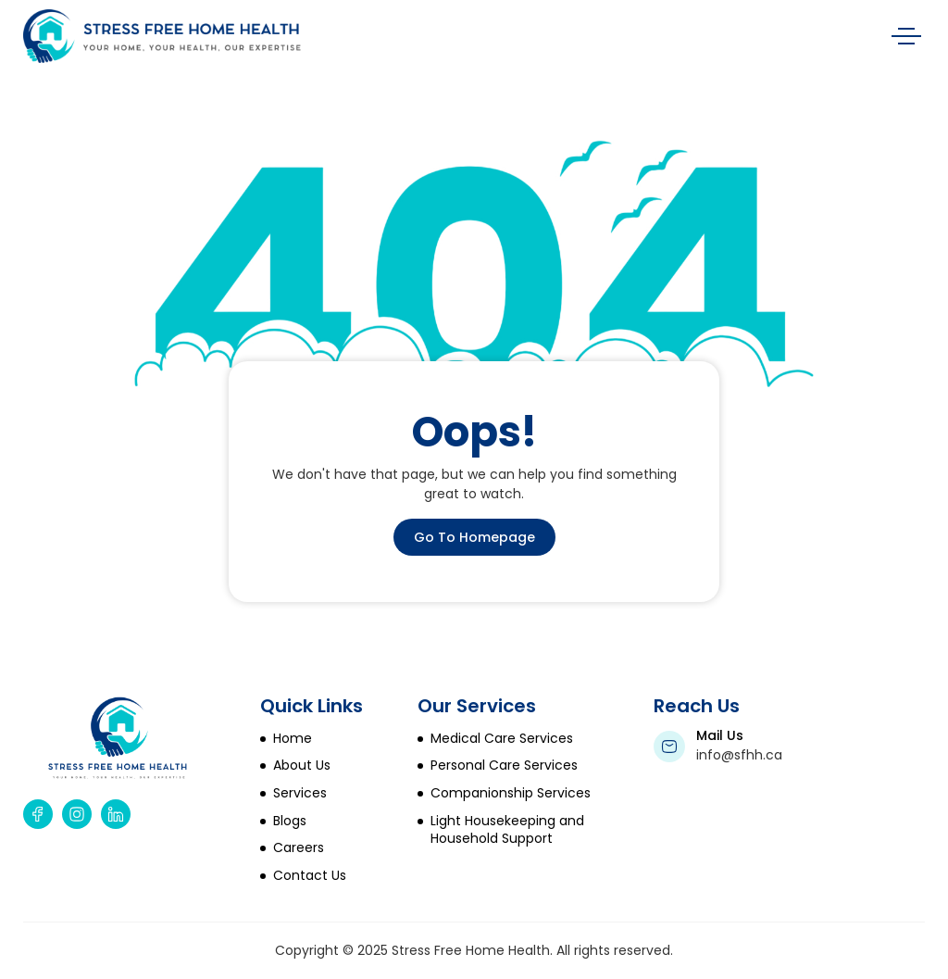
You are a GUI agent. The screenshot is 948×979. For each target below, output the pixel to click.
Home (292, 738)
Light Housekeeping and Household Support (507, 830)
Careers (298, 848)
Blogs (289, 821)
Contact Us (309, 876)
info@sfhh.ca (739, 755)
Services (300, 793)
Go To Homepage (474, 537)
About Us (302, 765)
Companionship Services (510, 793)
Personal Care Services (504, 765)
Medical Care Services (501, 738)
